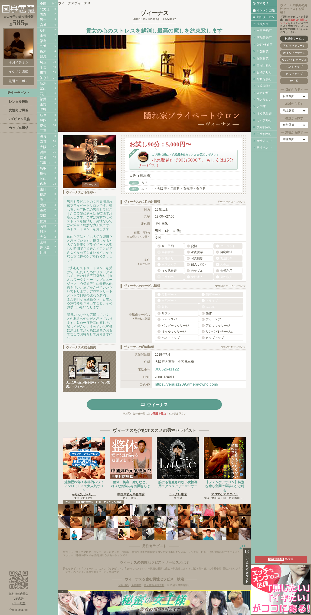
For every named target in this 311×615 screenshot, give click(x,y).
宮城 (43, 25)
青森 (43, 14)
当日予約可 (264, 31)
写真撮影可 (264, 79)
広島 (43, 184)
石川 (43, 94)
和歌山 (45, 163)
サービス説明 (142, 318)
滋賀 (43, 136)
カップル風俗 (18, 128)
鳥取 (43, 168)
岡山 (43, 178)
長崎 (43, 226)
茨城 (43, 46)
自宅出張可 (264, 65)
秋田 (43, 30)
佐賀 (43, 221)
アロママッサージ (294, 45)
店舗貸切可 (264, 38)
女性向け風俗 (18, 110)
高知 (43, 210)
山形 (43, 35)
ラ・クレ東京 (178, 494)
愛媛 (43, 205)
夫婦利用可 (264, 127)
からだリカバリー (84, 494)
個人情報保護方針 (154, 585)
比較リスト (264, 24)
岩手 (43, 19)
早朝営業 (263, 51)
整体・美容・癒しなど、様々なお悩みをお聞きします (130, 486)
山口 (43, 189)
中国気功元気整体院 (130, 494)
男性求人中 (264, 147)
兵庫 (43, 152)
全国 (43, 4)
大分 (43, 237)
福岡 (43, 216)
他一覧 (294, 81)
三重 (43, 131)
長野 (43, 110)
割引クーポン (266, 17)
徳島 (43, 194)
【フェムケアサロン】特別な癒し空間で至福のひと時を (224, 486)
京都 (43, 141)
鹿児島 (45, 247)
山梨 (43, 104)
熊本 (43, 231)
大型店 (261, 106)
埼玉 (43, 62)
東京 (43, 72)
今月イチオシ (18, 46)
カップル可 (264, 120)
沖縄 (43, 253)
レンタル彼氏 (18, 101)
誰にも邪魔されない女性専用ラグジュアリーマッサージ (177, 486)
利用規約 (123, 585)
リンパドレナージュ (294, 59)
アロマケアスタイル (224, 494)
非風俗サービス (294, 38)
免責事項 (136, 585)
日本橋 (145, 176)
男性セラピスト (18, 93)
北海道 (45, 9)
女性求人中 (264, 141)
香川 (43, 200)
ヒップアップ (294, 74)
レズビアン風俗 (18, 119)
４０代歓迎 (264, 113)
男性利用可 (264, 134)
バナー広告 (19, 603)
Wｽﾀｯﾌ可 (263, 93)
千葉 (43, 67)
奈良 (43, 157)
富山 (43, 88)
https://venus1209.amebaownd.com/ (186, 384)
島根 (43, 173)
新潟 (43, 83)
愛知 (43, 125)
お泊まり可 (264, 72)
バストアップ (294, 66)
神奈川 (45, 78)
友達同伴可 (264, 86)
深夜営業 (263, 58)
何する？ (263, 3)
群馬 (43, 57)
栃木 (43, 51)
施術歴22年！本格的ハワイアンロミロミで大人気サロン (84, 486)
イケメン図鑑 (266, 10)
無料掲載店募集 (18, 593)
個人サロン (264, 99)
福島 (43, 41)
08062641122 (167, 369)
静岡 (43, 120)
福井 (43, 99)
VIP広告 (18, 598)
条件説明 (145, 263)
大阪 (43, 147)
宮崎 (43, 242)
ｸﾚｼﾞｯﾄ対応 (264, 44)
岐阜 (43, 115)
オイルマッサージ (294, 52)
